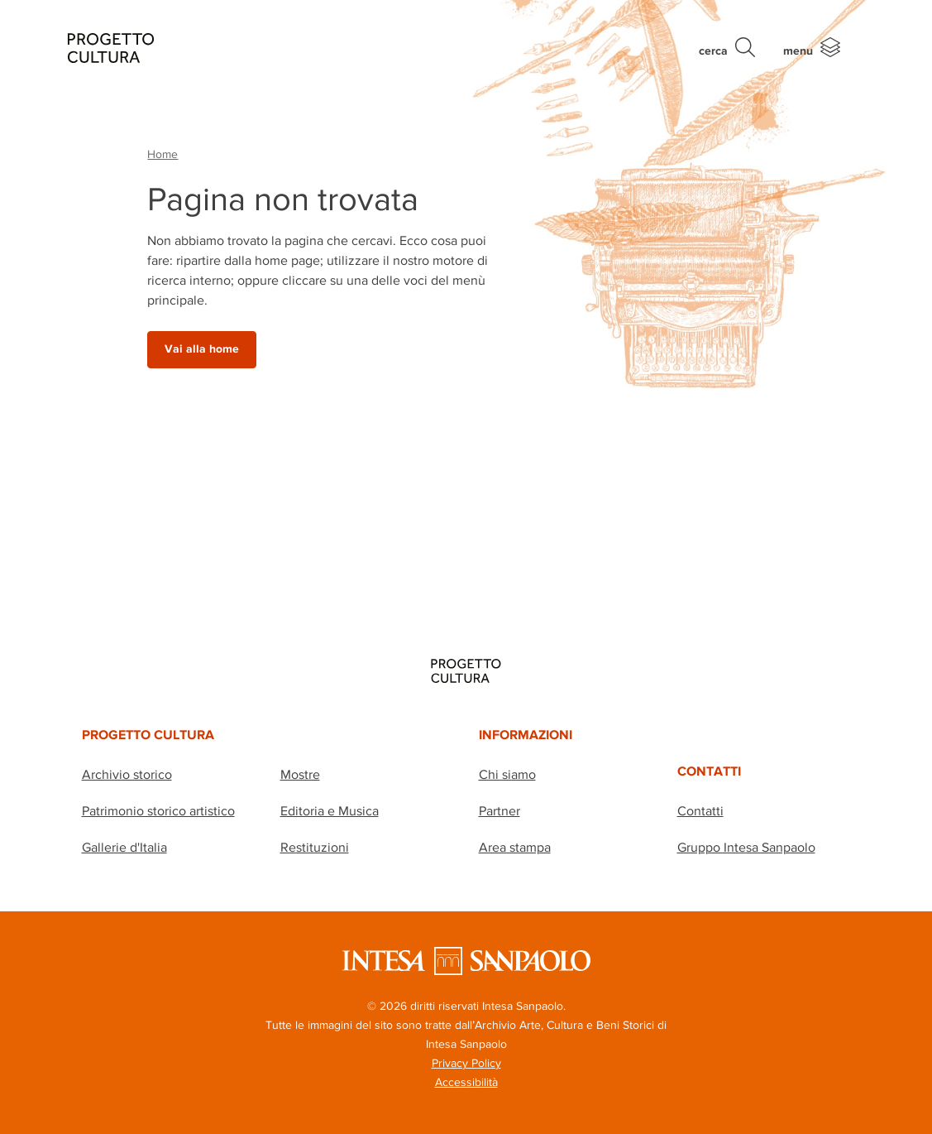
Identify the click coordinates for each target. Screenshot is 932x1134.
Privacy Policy (466, 1062)
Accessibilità (466, 1081)
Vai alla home (202, 349)
